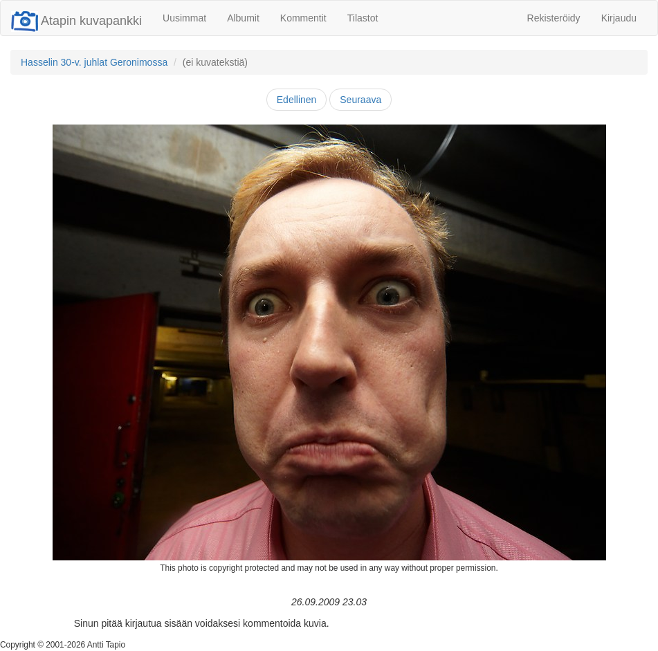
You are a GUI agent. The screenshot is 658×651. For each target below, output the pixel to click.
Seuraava (360, 99)
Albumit (243, 18)
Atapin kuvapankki (76, 21)
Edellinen (297, 99)
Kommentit (303, 18)
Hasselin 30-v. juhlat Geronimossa (94, 62)
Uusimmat (184, 18)
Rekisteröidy (554, 18)
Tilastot (362, 18)
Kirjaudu (619, 18)
